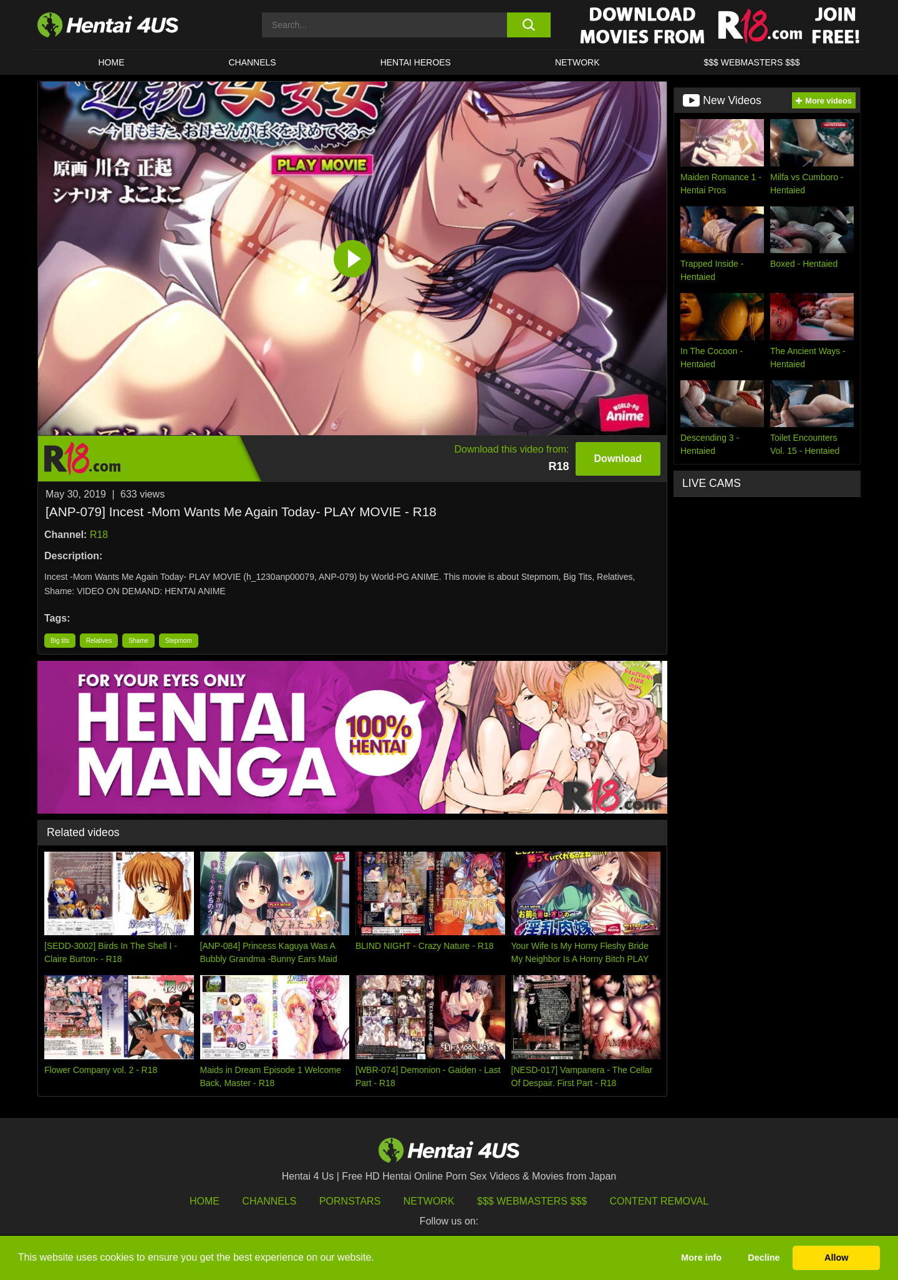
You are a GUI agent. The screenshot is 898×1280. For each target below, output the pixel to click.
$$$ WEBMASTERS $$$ (751, 62)
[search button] (528, 24)
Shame (138, 640)
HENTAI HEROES (415, 62)
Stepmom (178, 640)
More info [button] (701, 1258)
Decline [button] (764, 1258)
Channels (269, 1201)
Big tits (60, 640)
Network (577, 62)
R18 (99, 534)
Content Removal (659, 1201)
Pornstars (349, 1201)
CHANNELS (252, 62)
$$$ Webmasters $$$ (532, 1201)
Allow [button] (836, 1258)
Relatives (99, 640)
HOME (111, 62)
